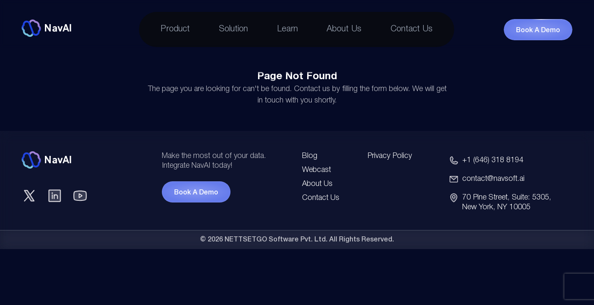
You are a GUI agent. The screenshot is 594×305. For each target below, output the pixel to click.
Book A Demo (196, 193)
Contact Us (412, 29)
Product (175, 29)
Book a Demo (538, 30)
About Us (344, 29)
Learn (287, 29)
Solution (233, 29)
